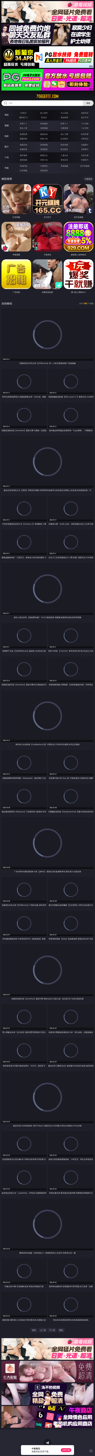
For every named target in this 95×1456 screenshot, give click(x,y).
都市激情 (23, 155)
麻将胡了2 (23, 117)
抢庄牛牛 (84, 117)
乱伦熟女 (64, 138)
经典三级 (44, 138)
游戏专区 (84, 113)
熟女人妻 (23, 128)
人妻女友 (64, 155)
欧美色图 (64, 144)
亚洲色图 (44, 144)
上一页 (43, 1330)
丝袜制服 (44, 128)
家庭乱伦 (44, 155)
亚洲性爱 (23, 134)
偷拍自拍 (44, 134)
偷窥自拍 (23, 144)
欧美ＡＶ (64, 123)
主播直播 (64, 128)
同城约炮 (23, 166)
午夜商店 (44, 166)
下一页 (52, 1330)
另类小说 (44, 160)
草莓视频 (64, 166)
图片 (7, 146)
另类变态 (84, 138)
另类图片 (84, 149)
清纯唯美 (44, 149)
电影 (7, 136)
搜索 (88, 103)
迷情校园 (23, 160)
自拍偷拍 (44, 123)
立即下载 (66, 1450)
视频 (7, 125)
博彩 (7, 114)
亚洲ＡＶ (23, 123)
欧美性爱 (84, 134)
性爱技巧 (84, 160)
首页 (34, 1330)
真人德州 (44, 113)
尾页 (61, 1330)
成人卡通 (64, 134)
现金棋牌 (64, 117)
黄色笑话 (64, 160)
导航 (7, 167)
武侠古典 (84, 155)
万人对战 (64, 113)
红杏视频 (23, 170)
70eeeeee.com (47, 96)
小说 (7, 157)
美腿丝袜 (23, 149)
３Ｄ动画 (84, 123)
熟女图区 (64, 149)
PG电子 (23, 113)
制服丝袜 (23, 138)
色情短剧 (44, 170)
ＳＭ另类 (84, 128)
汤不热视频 (84, 166)
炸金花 (44, 117)
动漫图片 (84, 144)
